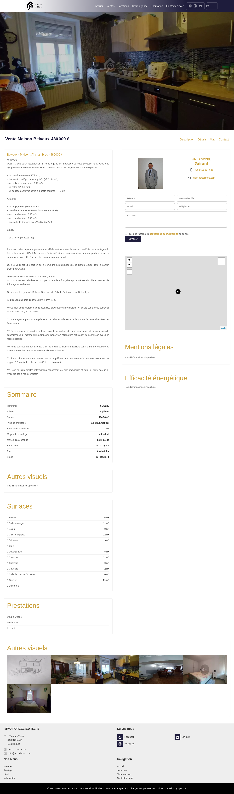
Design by (177, 788)
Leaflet (223, 328)
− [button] (129, 264)
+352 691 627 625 (204, 170)
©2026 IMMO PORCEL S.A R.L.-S (64, 788)
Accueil (34, 6)
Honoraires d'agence (116, 788)
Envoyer (133, 239)
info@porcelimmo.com (204, 177)
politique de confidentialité (163, 234)
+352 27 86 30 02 (17, 749)
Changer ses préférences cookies (146, 788)
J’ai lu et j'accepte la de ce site (159, 234)
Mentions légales (93, 788)
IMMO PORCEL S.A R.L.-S (21, 728)
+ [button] (129, 260)
